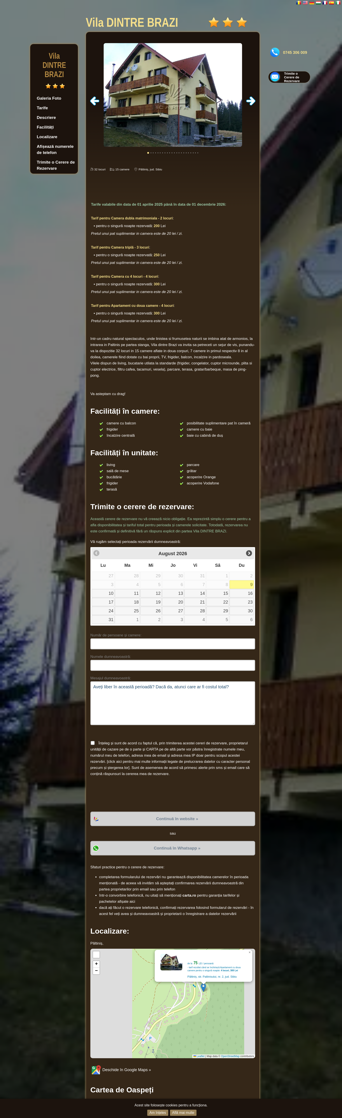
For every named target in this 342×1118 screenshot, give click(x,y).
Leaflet (199, 1056)
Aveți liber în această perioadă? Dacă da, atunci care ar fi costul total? (172, 703)
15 (225, 593)
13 (180, 593)
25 (136, 610)
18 (136, 602)
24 (111, 610)
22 (225, 602)
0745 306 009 (295, 52)
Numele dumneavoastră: (110, 657)
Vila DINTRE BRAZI (54, 65)
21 (202, 602)
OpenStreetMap (230, 1056)
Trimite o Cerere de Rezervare (56, 165)
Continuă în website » (177, 818)
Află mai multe (183, 1112)
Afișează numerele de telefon (55, 149)
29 (225, 610)
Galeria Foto (49, 98)
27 (180, 610)
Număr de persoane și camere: (115, 635)
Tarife (42, 108)
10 (111, 593)
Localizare (47, 136)
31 (111, 619)
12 (158, 593)
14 (202, 593)
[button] (203, 987)
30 (250, 610)
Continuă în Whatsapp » (177, 848)
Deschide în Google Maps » (120, 1070)
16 (250, 593)
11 (136, 593)
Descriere (46, 117)
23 (250, 602)
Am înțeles (157, 1112)
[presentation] (123, 794)
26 (158, 610)
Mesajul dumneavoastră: (110, 678)
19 (158, 602)
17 (111, 602)
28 (202, 610)
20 (180, 602)
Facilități (45, 127)
